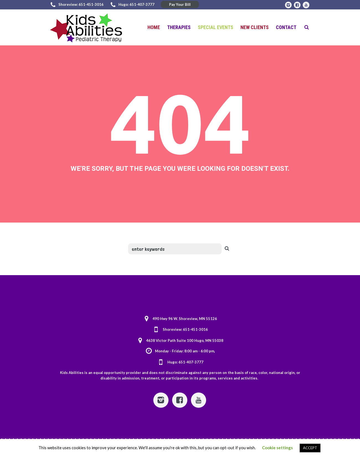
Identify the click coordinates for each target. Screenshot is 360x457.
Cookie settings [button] (277, 447)
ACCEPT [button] (310, 448)
